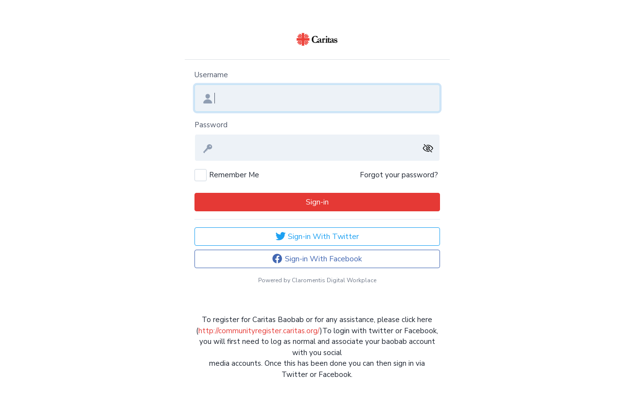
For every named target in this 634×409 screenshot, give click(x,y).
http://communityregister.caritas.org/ (259, 331)
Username (211, 75)
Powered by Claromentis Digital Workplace (317, 280)
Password (211, 125)
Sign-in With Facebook (317, 258)
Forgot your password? (399, 175)
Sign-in (317, 202)
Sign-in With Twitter (317, 236)
